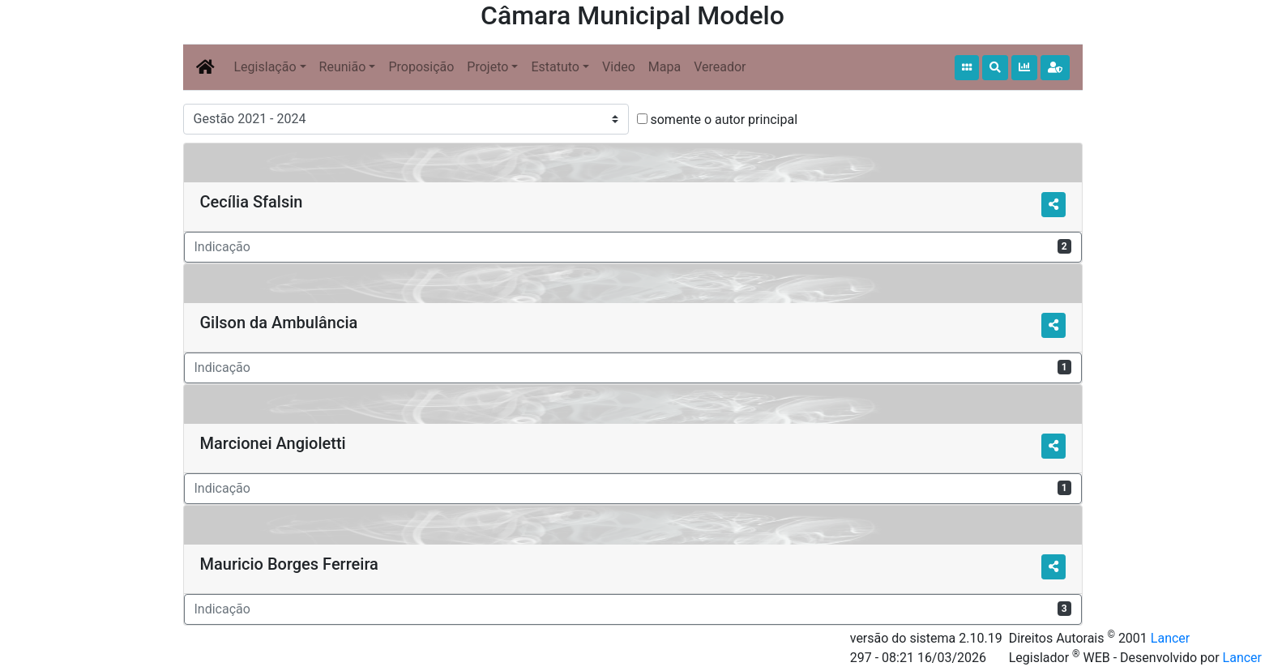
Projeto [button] (487, 67)
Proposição (421, 67)
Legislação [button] (265, 67)
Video (618, 67)
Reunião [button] (342, 67)
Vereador (720, 67)
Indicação (632, 246)
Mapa (664, 67)
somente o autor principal (723, 119)
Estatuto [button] (555, 67)
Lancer (1170, 638)
